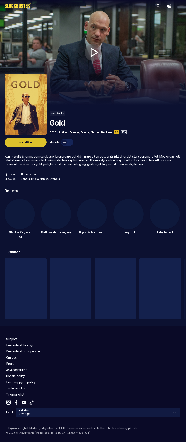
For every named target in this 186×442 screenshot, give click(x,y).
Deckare (106, 132)
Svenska (55, 178)
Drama (84, 132)
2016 (53, 132)
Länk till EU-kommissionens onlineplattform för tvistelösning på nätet (96, 428)
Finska (35, 178)
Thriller (95, 132)
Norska (44, 178)
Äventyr (74, 132)
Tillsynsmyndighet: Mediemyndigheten (29, 428)
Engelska (10, 178)
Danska (25, 178)
